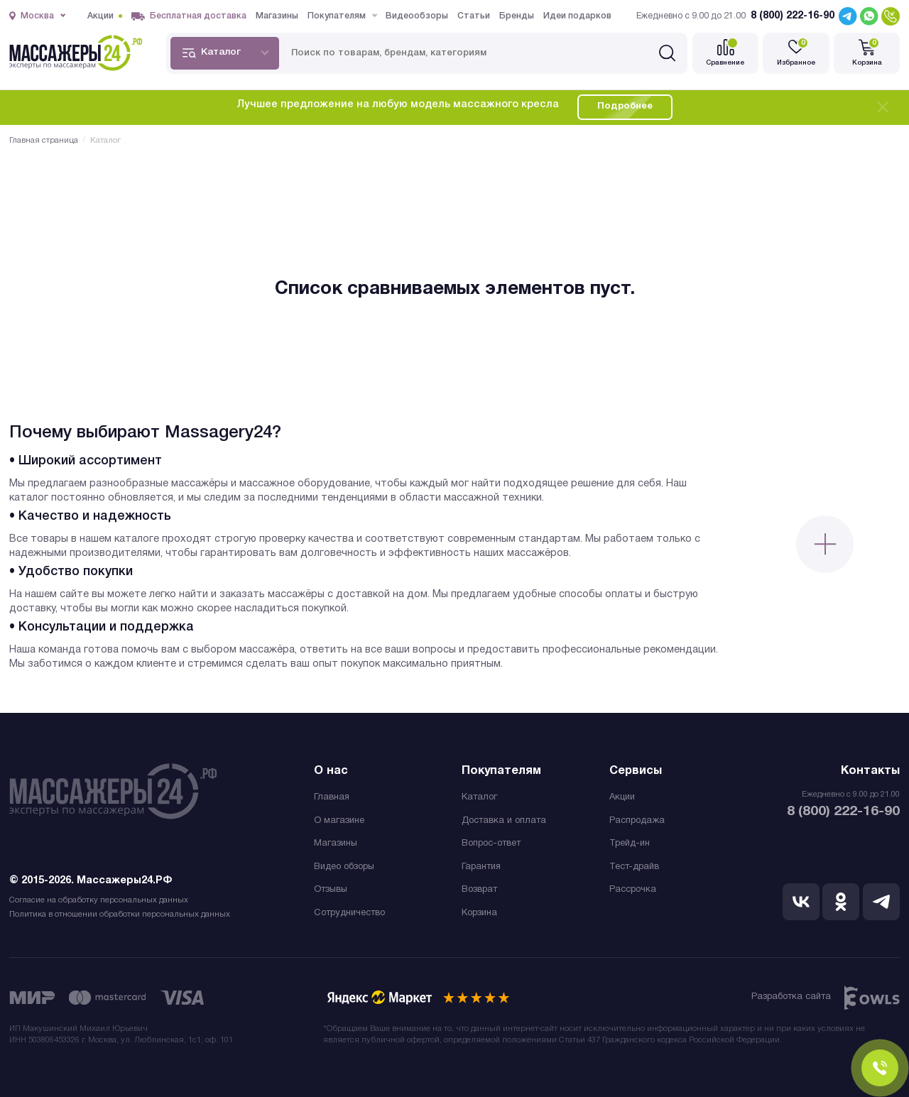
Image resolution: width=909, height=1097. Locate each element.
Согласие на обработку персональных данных (98, 900)
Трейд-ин (629, 843)
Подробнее (625, 106)
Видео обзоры (344, 867)
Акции (622, 797)
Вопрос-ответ (491, 843)
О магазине (339, 821)
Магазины (335, 843)
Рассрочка (632, 889)
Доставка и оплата (504, 821)
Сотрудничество (349, 913)
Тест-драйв (634, 867)
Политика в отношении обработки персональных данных (119, 914)
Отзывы (330, 889)
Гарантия (481, 867)
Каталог (479, 797)
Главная (331, 797)
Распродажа (637, 821)
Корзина (479, 913)
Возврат (479, 889)
